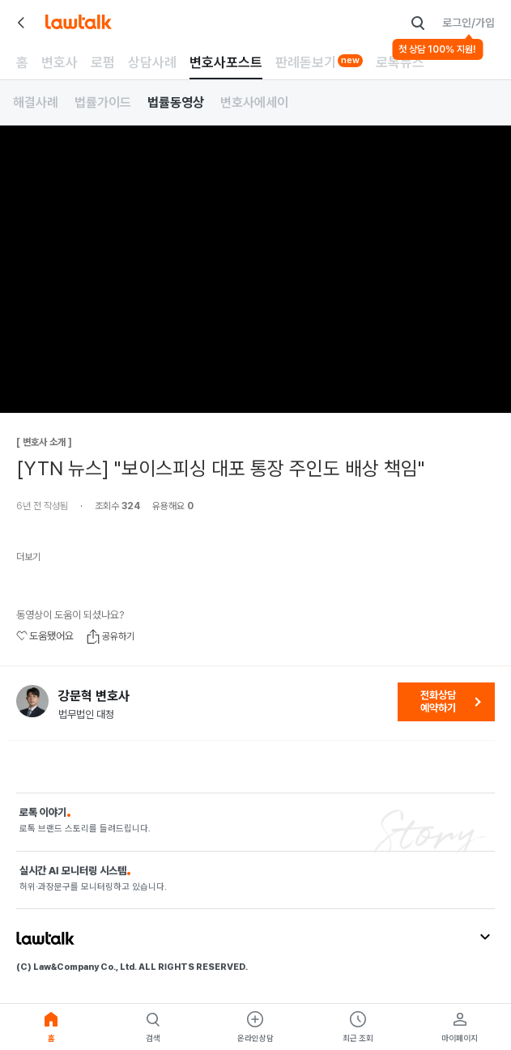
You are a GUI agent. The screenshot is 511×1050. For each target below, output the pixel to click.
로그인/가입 (468, 22)
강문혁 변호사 (94, 696)
